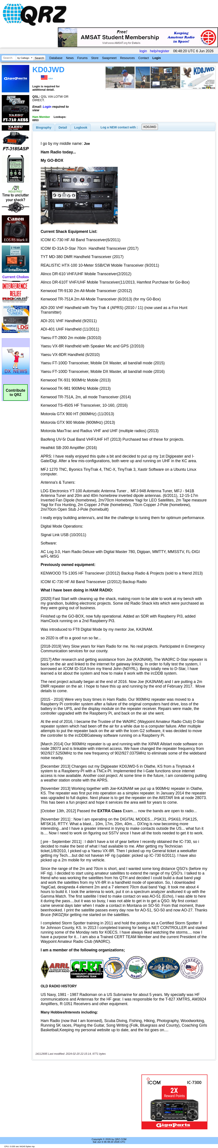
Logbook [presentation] (80, 127)
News (70, 58)
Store (94, 58)
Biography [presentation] (43, 127)
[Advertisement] (85, 1102)
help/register (159, 51)
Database (55, 58)
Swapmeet (109, 58)
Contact (143, 58)
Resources (127, 58)
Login (156, 58)
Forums (82, 58)
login (143, 51)
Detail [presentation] (63, 127)
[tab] (44, 127)
